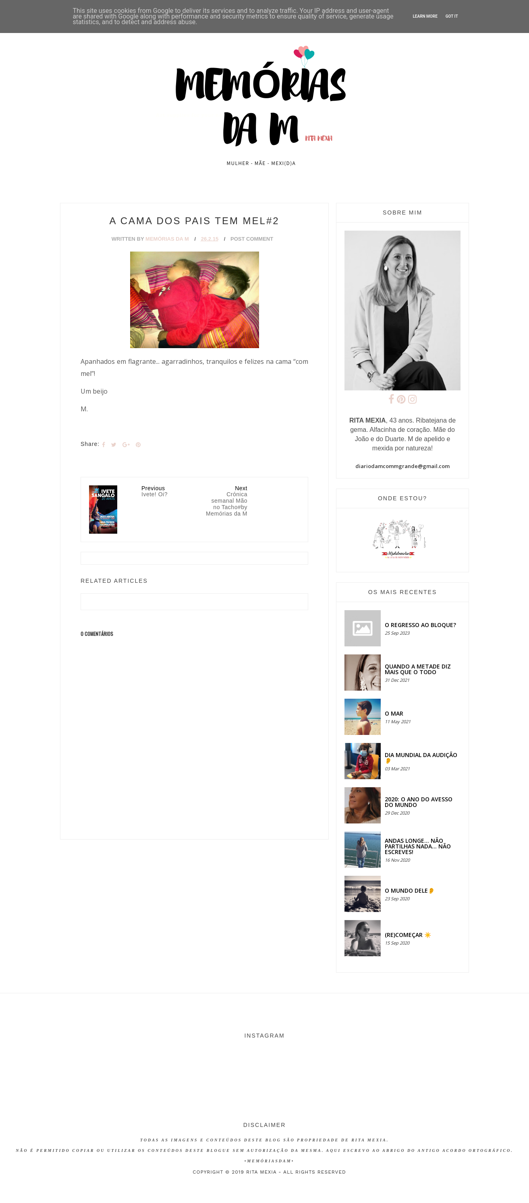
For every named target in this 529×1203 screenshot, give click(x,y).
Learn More (425, 16)
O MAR (394, 713)
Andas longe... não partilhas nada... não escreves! (418, 846)
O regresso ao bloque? (420, 625)
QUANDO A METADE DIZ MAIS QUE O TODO (418, 669)
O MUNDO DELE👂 (410, 890)
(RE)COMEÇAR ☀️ (408, 935)
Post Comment (251, 239)
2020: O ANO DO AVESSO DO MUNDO (418, 802)
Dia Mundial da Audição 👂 (421, 757)
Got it (452, 16)
